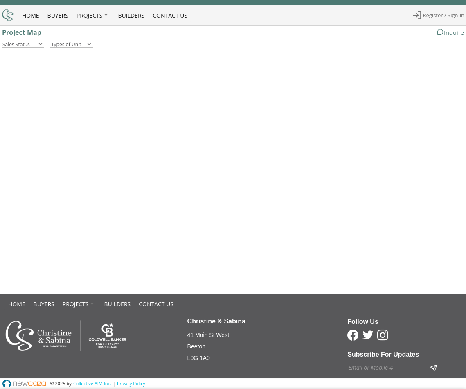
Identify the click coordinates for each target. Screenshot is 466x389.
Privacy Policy (131, 383)
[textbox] (387, 367)
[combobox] (23, 43)
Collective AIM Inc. (92, 383)
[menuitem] (30, 15)
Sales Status (16, 44)
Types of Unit (66, 44)
